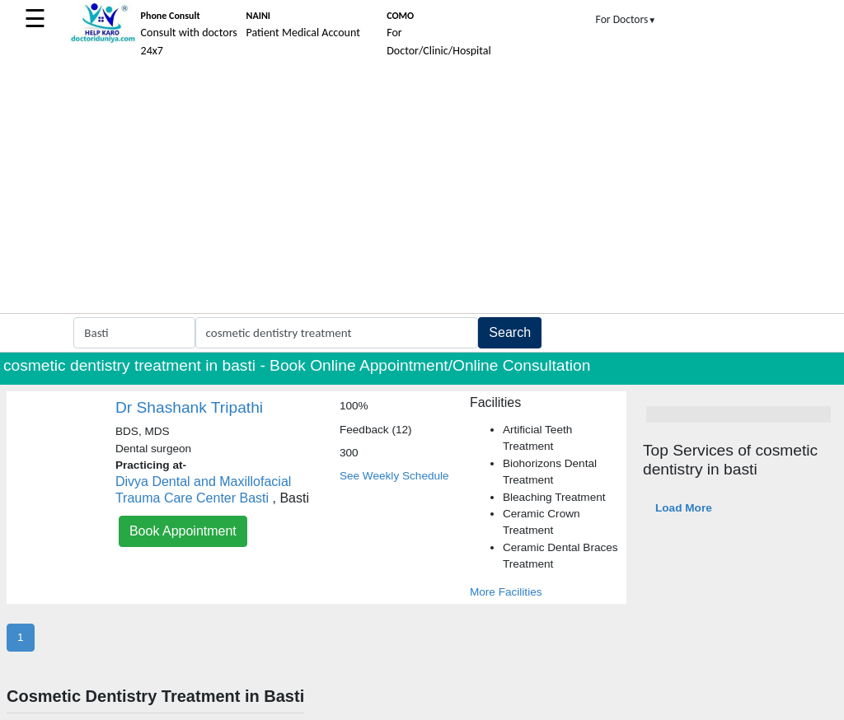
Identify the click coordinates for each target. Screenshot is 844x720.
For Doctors (626, 19)
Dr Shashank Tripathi (189, 407)
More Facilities (506, 592)
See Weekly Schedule (394, 476)
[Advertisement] (422, 189)
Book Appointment (183, 531)
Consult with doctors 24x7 (189, 34)
